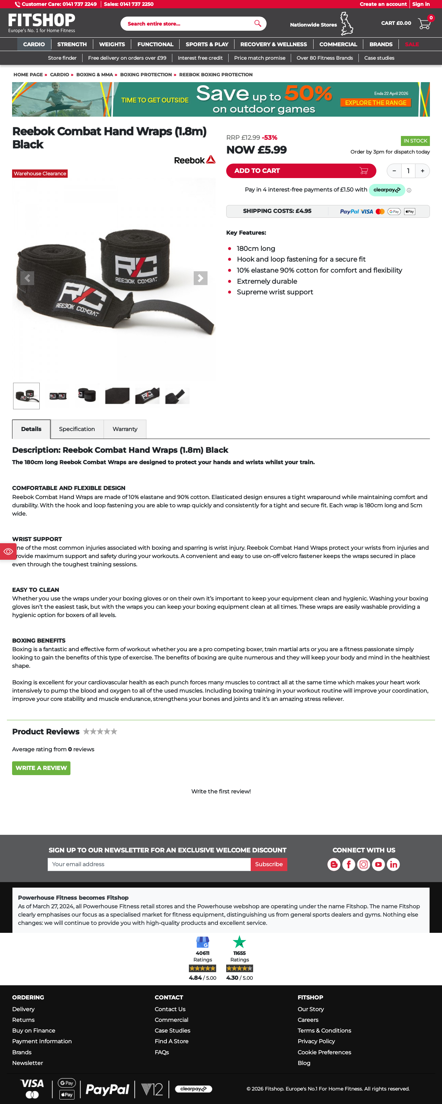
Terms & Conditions (324, 1031)
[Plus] (422, 174)
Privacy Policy (316, 1041)
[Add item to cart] (301, 174)
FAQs (162, 1052)
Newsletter (27, 1063)
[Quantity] (408, 174)
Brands (21, 1052)
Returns (23, 1020)
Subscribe (269, 864)
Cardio (59, 77)
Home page (28, 77)
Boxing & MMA (94, 77)
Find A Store (172, 1041)
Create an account (383, 4)
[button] (27, 281)
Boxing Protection (146, 77)
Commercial (171, 1020)
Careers (308, 1020)
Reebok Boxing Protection (216, 77)
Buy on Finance (33, 1031)
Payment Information (42, 1041)
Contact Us (170, 1009)
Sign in (421, 4)
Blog (304, 1063)
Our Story (311, 1009)
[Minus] (394, 174)
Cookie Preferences (324, 1052)
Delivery (23, 1009)
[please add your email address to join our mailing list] (149, 864)
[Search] (191, 25)
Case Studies (172, 1031)
